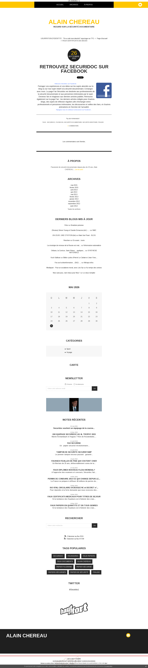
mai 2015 (74, 185)
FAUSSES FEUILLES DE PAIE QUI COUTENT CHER (74, 461)
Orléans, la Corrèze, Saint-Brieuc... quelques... (68, 250)
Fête (66, 225)
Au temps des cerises (94, 268)
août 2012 (74, 206)
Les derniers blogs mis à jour (59, 661)
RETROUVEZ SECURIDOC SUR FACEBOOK (74, 69)
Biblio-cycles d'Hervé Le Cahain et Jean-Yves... (80, 257)
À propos (88, 5)
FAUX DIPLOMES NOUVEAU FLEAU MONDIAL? (74, 470)
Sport (68, 349)
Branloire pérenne (77, 225)
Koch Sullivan (55, 257)
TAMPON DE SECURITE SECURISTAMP (74, 452)
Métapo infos (88, 262)
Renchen (67, 240)
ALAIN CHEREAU (74, 21)
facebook (59, 122)
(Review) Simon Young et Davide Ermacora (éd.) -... (71, 230)
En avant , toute (79, 240)
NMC (94, 230)
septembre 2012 (74, 203)
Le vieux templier (89, 273)
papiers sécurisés (57, 572)
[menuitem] (60, 5)
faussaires (73, 556)
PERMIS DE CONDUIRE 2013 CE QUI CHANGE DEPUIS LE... (74, 479)
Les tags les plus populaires (88, 661)
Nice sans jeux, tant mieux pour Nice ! (66, 273)
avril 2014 (74, 190)
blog (106, 663)
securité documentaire (73, 122)
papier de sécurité (79, 572)
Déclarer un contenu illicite (47, 663)
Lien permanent (73, 118)
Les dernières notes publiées (74, 661)
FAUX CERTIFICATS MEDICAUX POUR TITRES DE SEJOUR (74, 497)
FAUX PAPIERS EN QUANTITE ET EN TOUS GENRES (74, 505)
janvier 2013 (74, 199)
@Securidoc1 (74, 589)
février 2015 (74, 187)
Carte (74, 365)
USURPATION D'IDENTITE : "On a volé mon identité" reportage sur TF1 (67, 38)
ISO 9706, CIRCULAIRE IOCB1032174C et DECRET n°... (74, 488)
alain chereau (84, 561)
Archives (74, 5)
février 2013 (74, 197)
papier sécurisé (84, 567)
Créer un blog (70, 658)
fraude (101, 122)
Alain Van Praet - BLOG (87, 235)
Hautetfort (78, 658)
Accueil (60, 5)
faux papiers (89, 556)
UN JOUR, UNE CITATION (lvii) (64, 235)
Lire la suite (79, 169)
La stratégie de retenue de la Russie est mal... (64, 245)
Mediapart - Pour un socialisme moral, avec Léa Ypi (64, 268)
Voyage (69, 352)
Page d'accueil (102, 38)
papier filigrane (64, 567)
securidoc (51, 122)
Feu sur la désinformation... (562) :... (68, 262)
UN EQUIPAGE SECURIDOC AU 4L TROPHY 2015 (74, 434)
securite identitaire (90, 122)
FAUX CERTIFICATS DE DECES (74, 41)
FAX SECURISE (74, 443)
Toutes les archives (74, 209)
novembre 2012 (74, 201)
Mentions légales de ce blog (61, 663)
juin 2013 (74, 192)
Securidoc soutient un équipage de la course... (74, 428)
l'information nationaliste (92, 245)
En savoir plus (108, 666)
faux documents (65, 561)
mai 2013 (74, 194)
